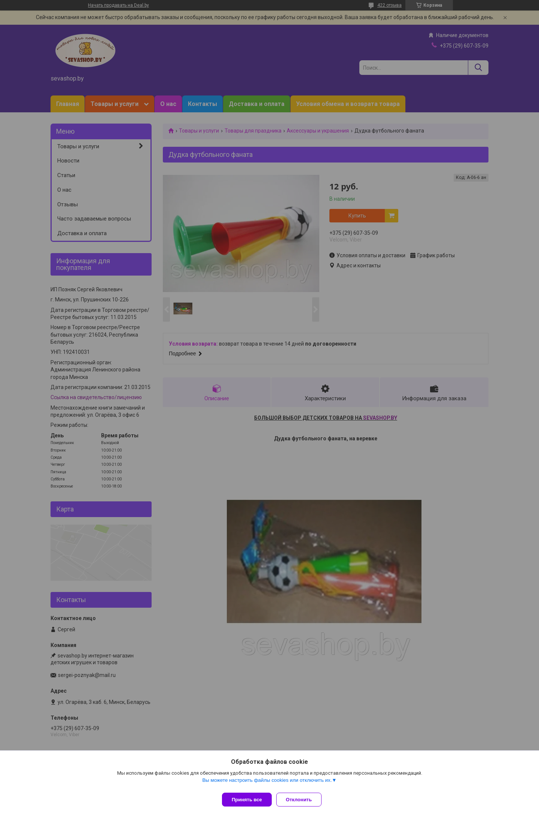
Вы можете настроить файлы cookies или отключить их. (267, 783)
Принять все (247, 799)
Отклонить (302, 799)
